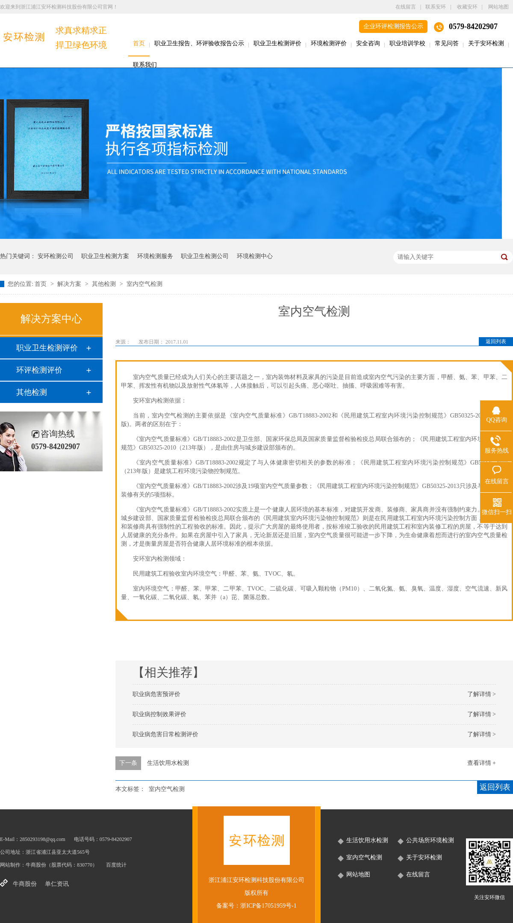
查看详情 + (481, 763)
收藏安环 (467, 7)
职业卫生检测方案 (105, 256)
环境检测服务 (155, 256)
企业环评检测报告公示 (393, 26)
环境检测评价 (329, 43)
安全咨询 (368, 43)
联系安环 (435, 7)
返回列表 (496, 341)
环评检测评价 (39, 370)
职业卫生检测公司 (205, 256)
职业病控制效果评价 (159, 714)
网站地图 (498, 7)
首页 (139, 43)
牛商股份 (36, 865)
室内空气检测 (144, 284)
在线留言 (405, 7)
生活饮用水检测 (168, 763)
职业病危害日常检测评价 (165, 734)
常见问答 (447, 43)
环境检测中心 (255, 256)
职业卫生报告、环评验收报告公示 (199, 43)
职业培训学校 (407, 43)
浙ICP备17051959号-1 (268, 905)
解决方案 (70, 284)
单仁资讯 (57, 884)
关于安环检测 (486, 43)
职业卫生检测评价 (277, 43)
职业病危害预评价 (156, 694)
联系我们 (145, 65)
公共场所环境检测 (430, 840)
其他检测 (105, 284)
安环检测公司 (56, 256)
